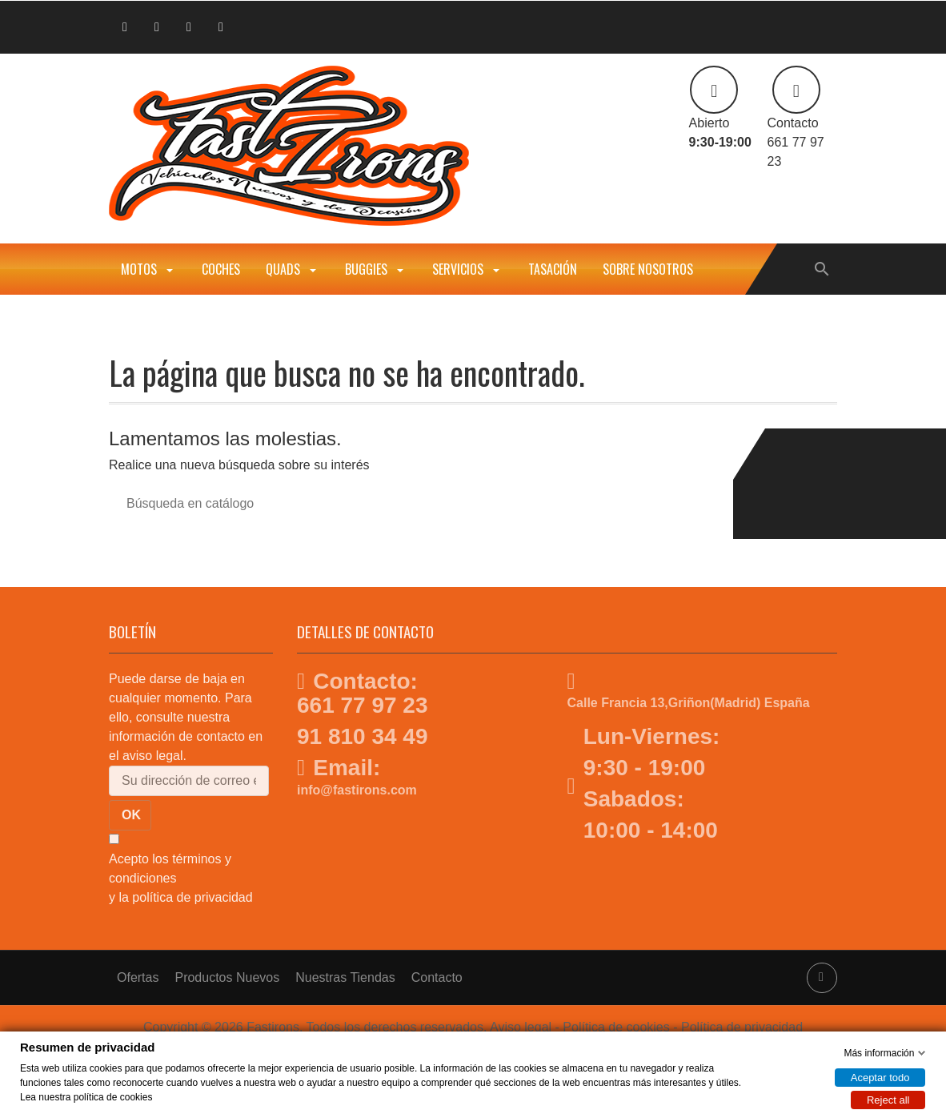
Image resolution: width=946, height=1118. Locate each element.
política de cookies (113, 1096)
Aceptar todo (880, 1077)
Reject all (888, 1099)
